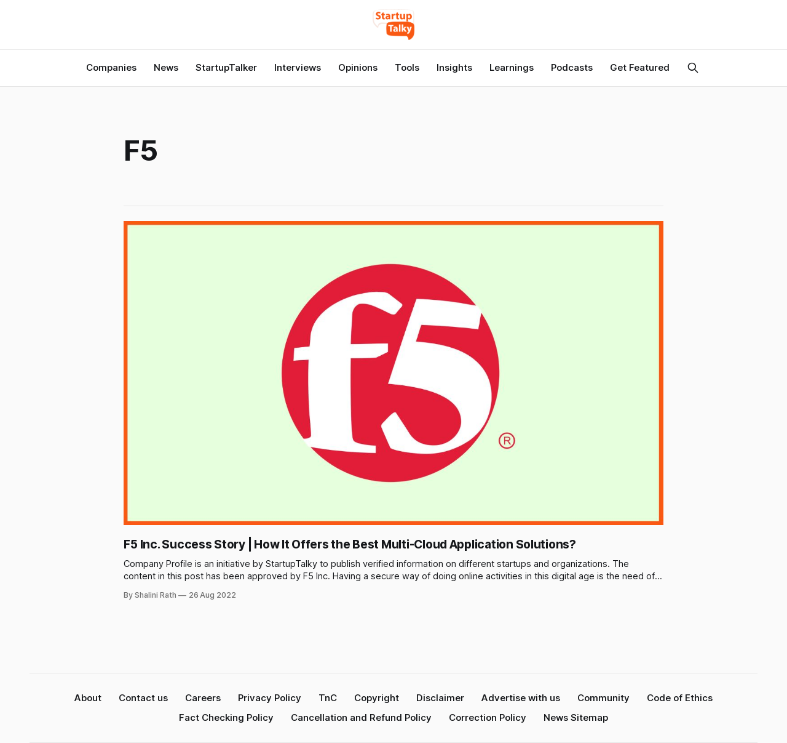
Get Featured (640, 67)
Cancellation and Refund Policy (361, 717)
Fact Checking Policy (226, 717)
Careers (203, 698)
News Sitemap (576, 717)
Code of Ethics (680, 698)
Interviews (297, 67)
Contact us (143, 698)
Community (603, 698)
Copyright (376, 698)
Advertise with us (520, 698)
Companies (111, 67)
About (87, 698)
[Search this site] (693, 68)
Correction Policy (487, 717)
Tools (407, 67)
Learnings (511, 67)
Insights (454, 67)
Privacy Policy (269, 698)
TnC (327, 698)
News (166, 67)
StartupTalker (226, 67)
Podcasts (572, 67)
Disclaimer (440, 698)
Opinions (358, 67)
